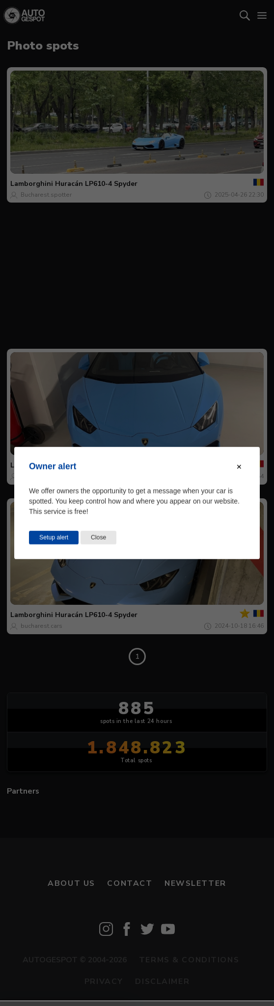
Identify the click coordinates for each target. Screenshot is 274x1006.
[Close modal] (239, 467)
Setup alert (53, 537)
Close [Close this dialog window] (98, 537)
